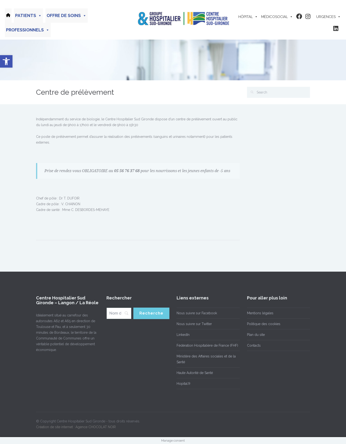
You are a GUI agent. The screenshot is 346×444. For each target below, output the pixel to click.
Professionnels (27, 30)
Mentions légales (260, 313)
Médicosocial (277, 17)
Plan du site (256, 335)
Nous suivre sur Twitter (194, 324)
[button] (6, 61)
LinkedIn (183, 335)
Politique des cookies (263, 324)
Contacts (254, 345)
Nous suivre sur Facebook (197, 313)
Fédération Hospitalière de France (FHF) (207, 345)
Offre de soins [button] (66, 15)
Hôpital (248, 17)
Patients (28, 15)
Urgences (328, 17)
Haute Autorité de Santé (195, 373)
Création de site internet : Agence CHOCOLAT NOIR (76, 427)
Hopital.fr (184, 384)
